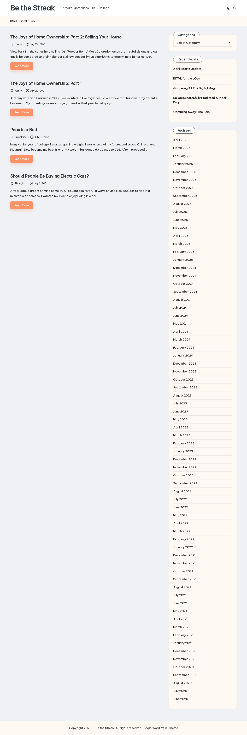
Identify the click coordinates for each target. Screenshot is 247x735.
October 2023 (183, 379)
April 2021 (180, 619)
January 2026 (183, 164)
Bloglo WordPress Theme (160, 728)
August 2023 (182, 395)
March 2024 (181, 339)
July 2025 (180, 212)
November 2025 (184, 180)
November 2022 (184, 467)
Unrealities (20, 137)
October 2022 (183, 475)
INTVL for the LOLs (186, 78)
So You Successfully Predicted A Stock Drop (200, 100)
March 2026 (181, 148)
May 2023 (180, 419)
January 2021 (182, 643)
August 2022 (182, 491)
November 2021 (184, 563)
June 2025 (180, 220)
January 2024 (183, 355)
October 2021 (183, 571)
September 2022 (185, 483)
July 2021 (179, 595)
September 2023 (185, 387)
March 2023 (181, 435)
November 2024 (184, 276)
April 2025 (180, 236)
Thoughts (20, 183)
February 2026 (183, 156)
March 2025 (181, 244)
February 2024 (183, 347)
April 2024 (180, 331)
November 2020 (185, 659)
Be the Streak (32, 8)
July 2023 (180, 403)
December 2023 (184, 363)
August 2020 (182, 683)
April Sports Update (187, 69)
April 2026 (180, 140)
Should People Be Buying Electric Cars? (49, 176)
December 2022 (184, 459)
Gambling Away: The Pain (191, 112)
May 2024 (180, 323)
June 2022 (180, 507)
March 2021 (181, 627)
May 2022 (180, 515)
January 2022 (183, 547)
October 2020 (183, 667)
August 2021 (182, 587)
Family (18, 44)
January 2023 (183, 451)
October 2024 (183, 284)
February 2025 (183, 252)
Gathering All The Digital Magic (195, 88)
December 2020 (184, 651)
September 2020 (185, 675)
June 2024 (180, 316)
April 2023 (180, 427)
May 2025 (180, 228)
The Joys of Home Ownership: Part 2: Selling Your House (66, 36)
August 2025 (182, 204)
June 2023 (180, 411)
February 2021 (183, 635)
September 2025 (185, 196)
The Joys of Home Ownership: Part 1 (45, 83)
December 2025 (184, 172)
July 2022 (180, 499)
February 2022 (183, 539)
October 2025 (183, 188)
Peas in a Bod (23, 129)
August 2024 (182, 300)
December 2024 (184, 268)
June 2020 (180, 699)
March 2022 (181, 531)
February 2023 (183, 443)
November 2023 (184, 371)
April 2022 (180, 523)
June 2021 (180, 603)
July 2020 (180, 691)
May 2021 (180, 611)
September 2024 (185, 291)
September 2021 (185, 579)
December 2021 (184, 555)
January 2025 (183, 260)
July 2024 (180, 307)
